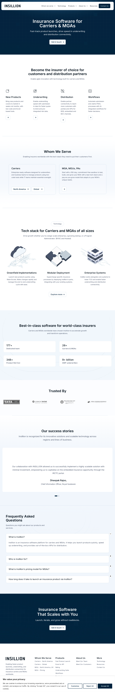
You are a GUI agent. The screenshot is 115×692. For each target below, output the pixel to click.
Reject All (90, 686)
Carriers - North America (44, 661)
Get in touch (56, 42)
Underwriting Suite (62, 670)
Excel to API (59, 664)
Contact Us (101, 667)
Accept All (105, 686)
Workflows (59, 673)
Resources (100, 664)
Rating (57, 667)
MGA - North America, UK (44, 667)
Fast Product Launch (62, 661)
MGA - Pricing (40, 670)
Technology (101, 661)
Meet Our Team (81, 661)
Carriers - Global (41, 664)
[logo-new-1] (12, 5)
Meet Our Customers (83, 664)
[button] (57, 537)
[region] (57, 684)
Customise (75, 686)
